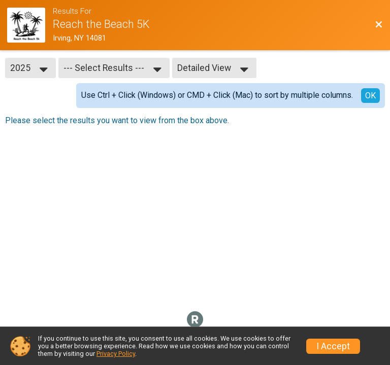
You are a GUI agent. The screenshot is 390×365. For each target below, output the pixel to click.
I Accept (333, 346)
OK (370, 95)
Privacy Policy (115, 353)
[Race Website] (30, 25)
